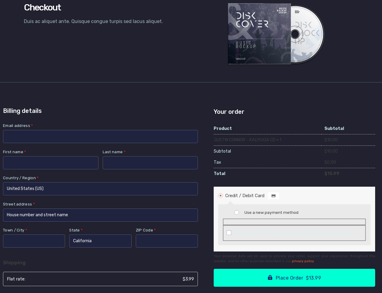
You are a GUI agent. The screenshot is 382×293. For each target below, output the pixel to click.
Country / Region (20, 178)
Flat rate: (100, 279)
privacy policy (303, 261)
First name (14, 152)
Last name (114, 152)
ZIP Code (146, 230)
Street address (19, 204)
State (76, 230)
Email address (18, 126)
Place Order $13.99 (298, 278)
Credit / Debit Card (252, 195)
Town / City (15, 230)
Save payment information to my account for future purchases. (294, 233)
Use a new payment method (271, 212)
